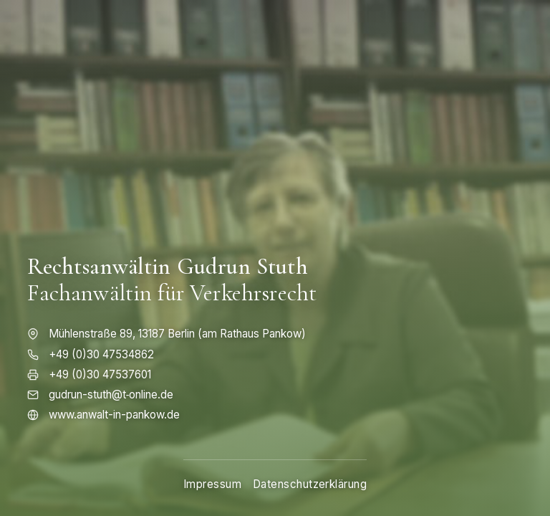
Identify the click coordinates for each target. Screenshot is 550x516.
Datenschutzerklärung (310, 484)
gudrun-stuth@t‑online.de (111, 394)
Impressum (212, 484)
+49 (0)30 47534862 (101, 354)
